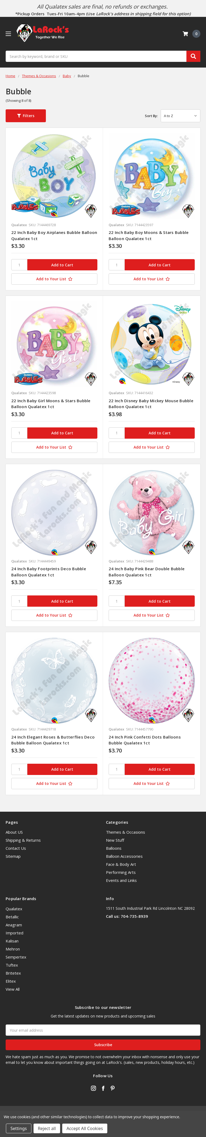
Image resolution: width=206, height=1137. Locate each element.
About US (14, 832)
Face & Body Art (121, 864)
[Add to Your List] (54, 279)
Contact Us (16, 848)
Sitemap (13, 856)
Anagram (14, 924)
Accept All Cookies (85, 1128)
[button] (26, 115)
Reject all (47, 1128)
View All (13, 989)
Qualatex (14, 908)
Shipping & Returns (23, 840)
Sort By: (151, 115)
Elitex (11, 981)
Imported (14, 932)
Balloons (114, 848)
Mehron (13, 949)
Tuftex (12, 965)
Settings (18, 1128)
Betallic (12, 916)
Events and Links (121, 880)
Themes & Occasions (125, 832)
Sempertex (16, 957)
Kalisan (12, 941)
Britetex (13, 973)
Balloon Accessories (124, 856)
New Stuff (115, 840)
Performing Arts (121, 872)
